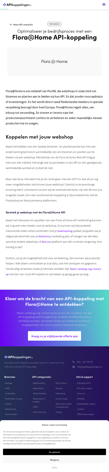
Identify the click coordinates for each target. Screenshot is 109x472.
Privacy (54, 467)
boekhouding (66, 231)
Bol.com (47, 242)
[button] (103, 4)
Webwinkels (54, 24)
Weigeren (54, 459)
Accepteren (54, 451)
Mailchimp (45, 237)
